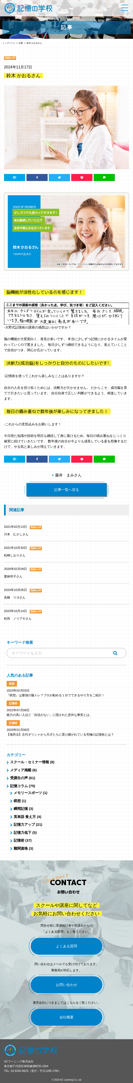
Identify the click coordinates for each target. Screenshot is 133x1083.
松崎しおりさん (14, 555)
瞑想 (17, 801)
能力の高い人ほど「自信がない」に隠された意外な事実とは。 (49, 715)
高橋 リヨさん (14, 597)
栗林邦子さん (13, 576)
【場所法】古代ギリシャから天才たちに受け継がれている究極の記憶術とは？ (60, 734)
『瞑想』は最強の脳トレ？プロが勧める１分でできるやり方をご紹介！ (56, 695)
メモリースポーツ (28, 793)
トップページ (8, 43)
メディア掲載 (20, 770)
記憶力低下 (22, 832)
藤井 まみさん (68, 475)
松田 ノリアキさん (18, 618)
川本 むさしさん (16, 534)
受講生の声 (19, 778)
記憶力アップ (24, 824)
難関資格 (21, 848)
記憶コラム (19, 786)
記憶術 (19, 840)
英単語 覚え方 (25, 817)
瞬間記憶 (21, 809)
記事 (21, 43)
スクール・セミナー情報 (29, 762)
